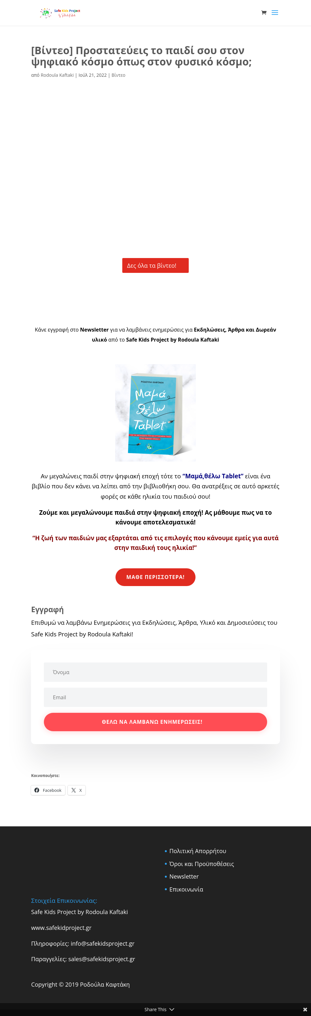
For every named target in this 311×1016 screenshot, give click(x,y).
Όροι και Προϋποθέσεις (201, 864)
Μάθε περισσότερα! (155, 577)
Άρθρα (236, 329)
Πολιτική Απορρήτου (197, 851)
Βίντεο (118, 75)
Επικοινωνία (186, 889)
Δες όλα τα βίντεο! (151, 265)
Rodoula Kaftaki (57, 75)
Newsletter (184, 876)
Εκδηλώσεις (209, 329)
